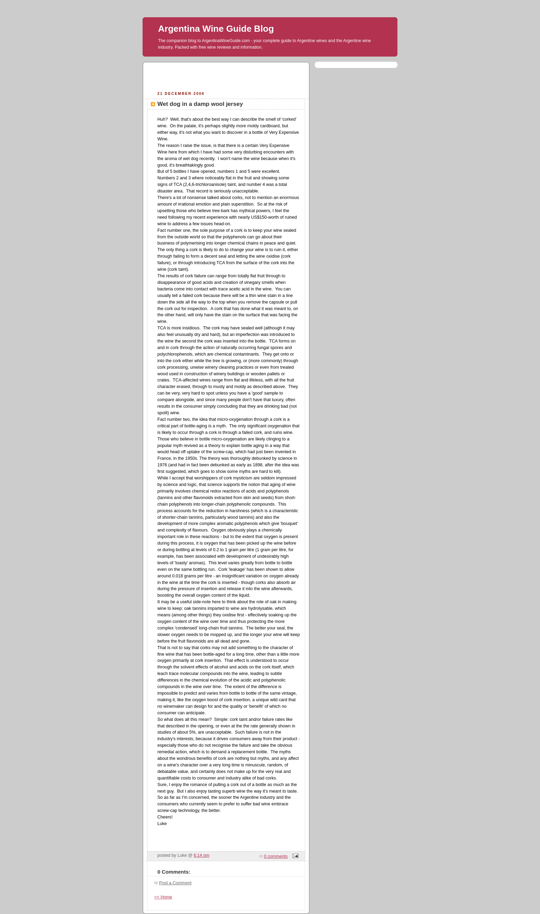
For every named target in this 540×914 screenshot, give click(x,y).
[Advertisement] (226, 75)
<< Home (163, 897)
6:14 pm (201, 855)
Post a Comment (175, 883)
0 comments (276, 856)
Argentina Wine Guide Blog (216, 28)
